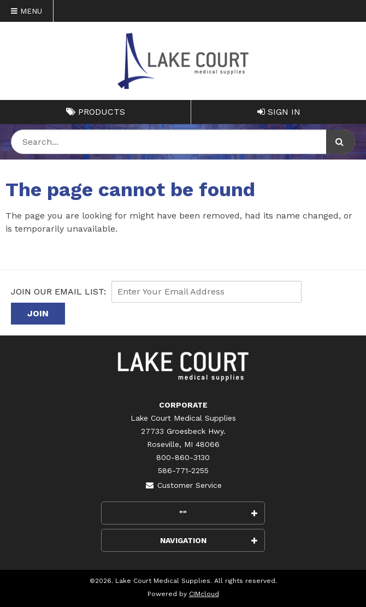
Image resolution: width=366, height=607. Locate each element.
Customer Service (183, 485)
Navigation (209, 540)
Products (95, 112)
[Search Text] (183, 141)
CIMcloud (204, 594)
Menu (26, 11)
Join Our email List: (58, 291)
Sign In (278, 112)
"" (218, 513)
